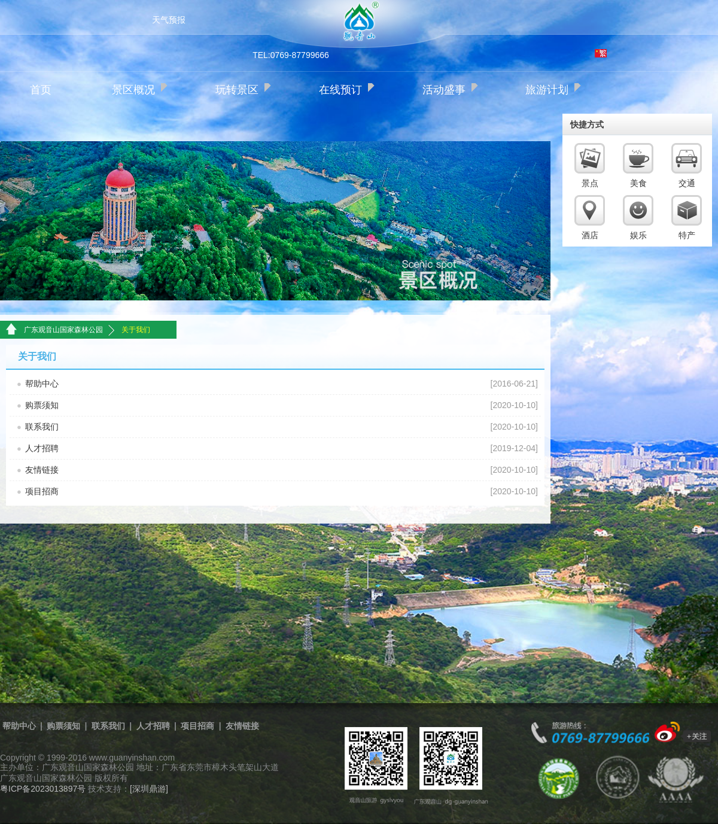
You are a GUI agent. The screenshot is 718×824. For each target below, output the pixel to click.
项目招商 (42, 491)
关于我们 (135, 330)
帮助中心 (42, 383)
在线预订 (340, 90)
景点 (590, 183)
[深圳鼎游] (149, 788)
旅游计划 (546, 90)
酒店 (590, 235)
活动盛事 (444, 90)
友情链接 (42, 470)
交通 (687, 183)
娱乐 (638, 235)
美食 (638, 183)
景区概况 (133, 90)
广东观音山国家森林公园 (63, 330)
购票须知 (42, 405)
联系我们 (42, 426)
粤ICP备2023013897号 (43, 788)
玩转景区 (236, 90)
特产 (687, 235)
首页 (40, 90)
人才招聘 (42, 448)
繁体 (601, 53)
